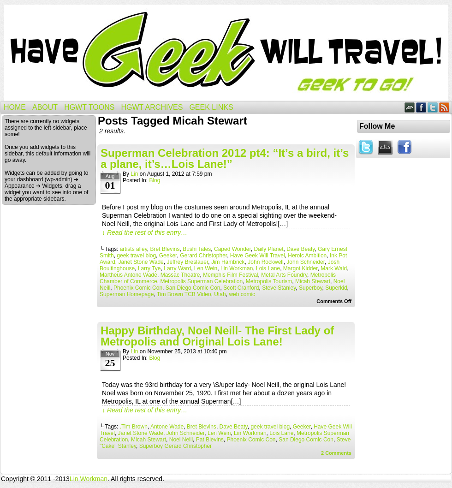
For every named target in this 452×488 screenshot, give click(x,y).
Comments (336, 453)
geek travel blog (136, 255)
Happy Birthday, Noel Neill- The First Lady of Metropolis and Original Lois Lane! (217, 336)
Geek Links (211, 107)
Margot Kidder (300, 268)
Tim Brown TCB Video (184, 294)
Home (15, 107)
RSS (444, 107)
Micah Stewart (312, 281)
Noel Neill (181, 439)
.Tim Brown (134, 426)
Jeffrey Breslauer (187, 262)
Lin (134, 174)
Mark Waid (334, 268)
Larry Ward (177, 268)
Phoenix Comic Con (137, 288)
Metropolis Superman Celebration (201, 281)
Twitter (433, 107)
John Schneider (305, 262)
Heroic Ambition (307, 255)
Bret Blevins (164, 249)
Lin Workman (236, 268)
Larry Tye (149, 268)
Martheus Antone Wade (128, 275)
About (45, 107)
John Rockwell (265, 262)
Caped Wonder (232, 249)
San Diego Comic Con (193, 288)
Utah (220, 294)
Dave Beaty (300, 249)
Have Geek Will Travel (226, 53)
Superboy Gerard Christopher (175, 446)
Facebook (421, 107)
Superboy (310, 288)
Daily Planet (269, 249)
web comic (242, 294)
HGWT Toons (89, 107)
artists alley (133, 249)
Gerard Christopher (203, 255)
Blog (154, 180)
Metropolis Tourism (269, 281)
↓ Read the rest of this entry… (144, 232)
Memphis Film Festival (230, 275)
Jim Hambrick (228, 262)
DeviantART (410, 107)
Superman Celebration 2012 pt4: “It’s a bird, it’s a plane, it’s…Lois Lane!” (225, 158)
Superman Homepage (127, 294)
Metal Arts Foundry (284, 275)
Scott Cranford (241, 288)
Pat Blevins (210, 439)
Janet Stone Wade (140, 262)
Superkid (336, 288)
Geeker (168, 255)
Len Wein (205, 268)
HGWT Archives (152, 107)
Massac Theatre (180, 275)
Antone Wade (167, 426)
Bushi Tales (197, 249)
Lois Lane (268, 268)
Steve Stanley (279, 288)
